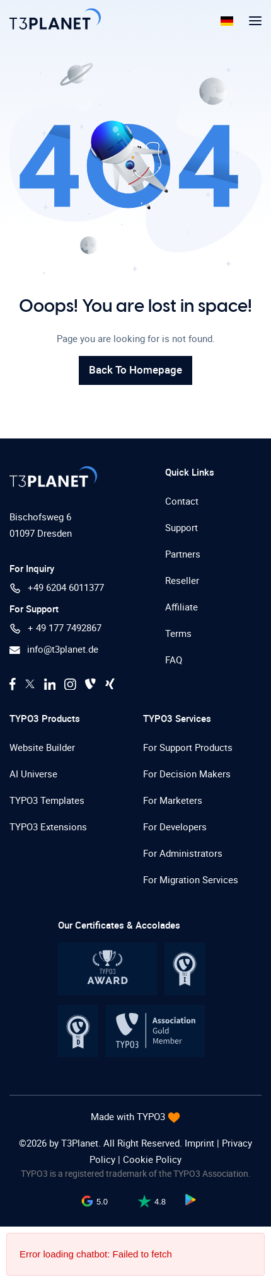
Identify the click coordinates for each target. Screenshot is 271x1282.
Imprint (201, 1142)
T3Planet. (81, 1142)
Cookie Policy (152, 1159)
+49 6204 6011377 (56, 587)
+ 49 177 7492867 (55, 627)
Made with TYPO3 (129, 1116)
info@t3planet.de (53, 649)
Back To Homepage (135, 369)
